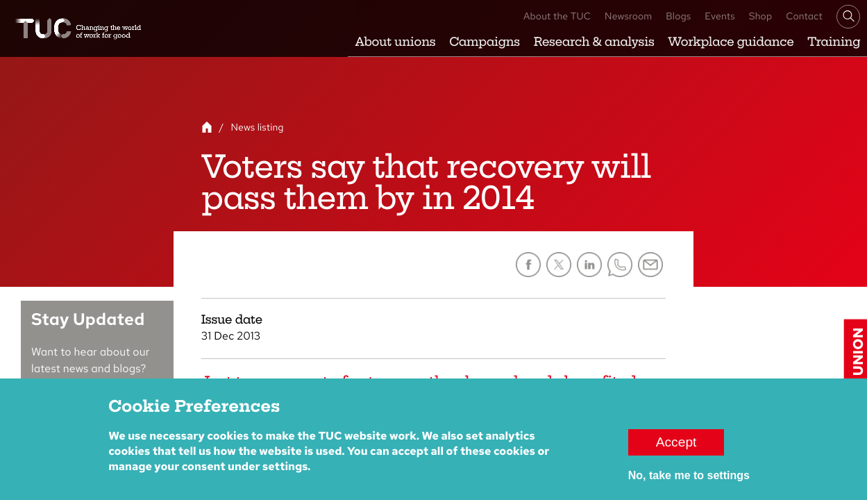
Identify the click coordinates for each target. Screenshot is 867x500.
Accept (676, 449)
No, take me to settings (689, 483)
